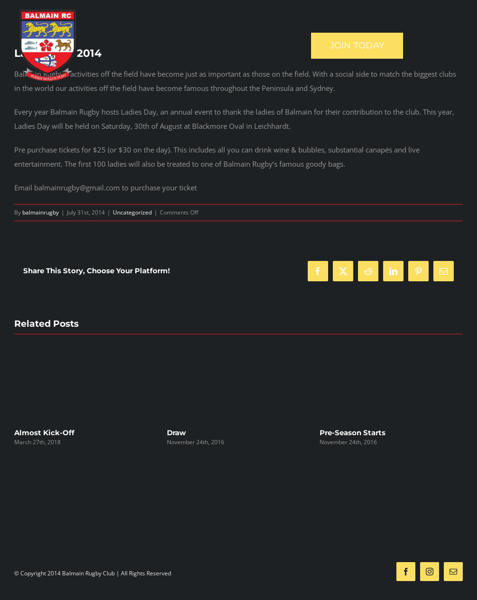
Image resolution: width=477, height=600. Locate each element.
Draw (176, 432)
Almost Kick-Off (44, 432)
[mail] (453, 571)
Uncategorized (132, 212)
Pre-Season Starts (352, 432)
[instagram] (429, 571)
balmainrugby (40, 212)
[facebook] (405, 571)
